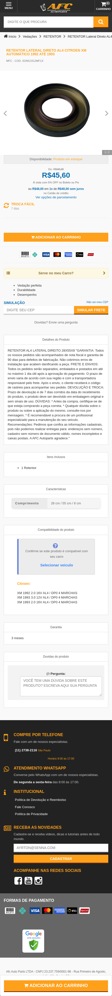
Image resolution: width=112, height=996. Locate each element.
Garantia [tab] (56, 627)
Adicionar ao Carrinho (56, 237)
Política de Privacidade (31, 814)
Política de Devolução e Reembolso (40, 800)
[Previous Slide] (5, 113)
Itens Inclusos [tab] (56, 457)
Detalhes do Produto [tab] (56, 339)
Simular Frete (91, 310)
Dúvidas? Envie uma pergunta (55, 322)
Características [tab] (56, 489)
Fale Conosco (25, 807)
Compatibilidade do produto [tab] (56, 530)
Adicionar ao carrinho (56, 985)
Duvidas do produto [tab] (56, 656)
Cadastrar (61, 859)
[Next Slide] (107, 113)
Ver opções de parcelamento (56, 197)
